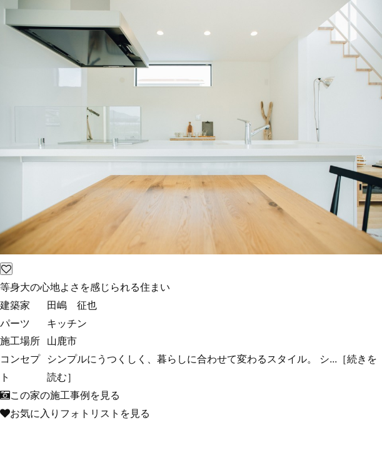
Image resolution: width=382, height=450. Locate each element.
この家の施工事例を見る (60, 395)
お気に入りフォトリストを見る (75, 413)
